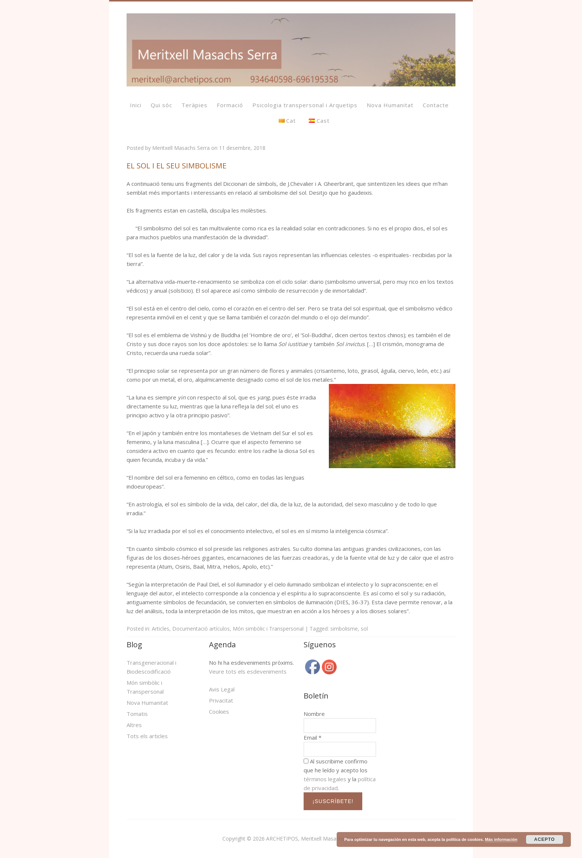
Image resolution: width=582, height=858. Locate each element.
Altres (134, 725)
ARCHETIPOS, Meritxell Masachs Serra (312, 838)
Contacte (436, 105)
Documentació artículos (201, 628)
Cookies (219, 711)
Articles (160, 628)
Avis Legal (222, 689)
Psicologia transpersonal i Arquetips (304, 105)
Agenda (222, 645)
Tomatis (137, 713)
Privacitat (221, 700)
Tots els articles (147, 736)
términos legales (325, 779)
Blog (134, 645)
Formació (230, 105)
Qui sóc (161, 105)
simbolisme (344, 628)
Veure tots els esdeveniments (248, 671)
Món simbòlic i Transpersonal (268, 628)
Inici (135, 105)
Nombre (314, 713)
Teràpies (194, 105)
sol (364, 628)
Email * (312, 737)
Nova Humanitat (390, 105)
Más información (501, 839)
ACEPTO (544, 839)
